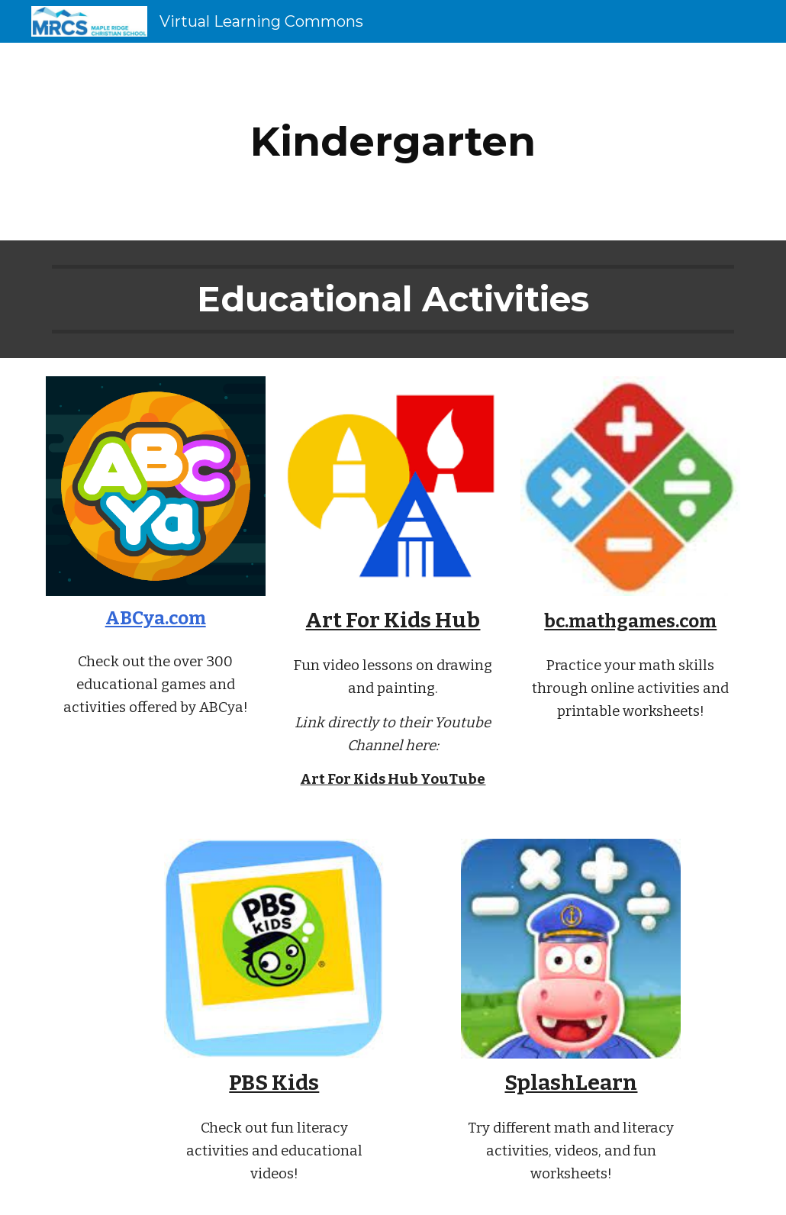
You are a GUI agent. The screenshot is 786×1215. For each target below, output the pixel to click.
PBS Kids (274, 1082)
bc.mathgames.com (630, 621)
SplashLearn (570, 1082)
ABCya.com (155, 618)
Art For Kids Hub (392, 620)
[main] (392, 141)
